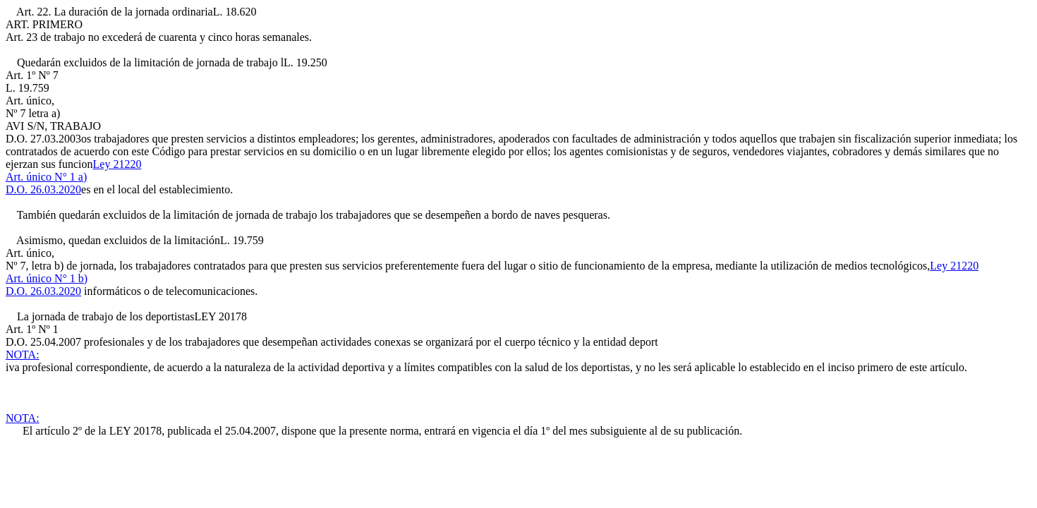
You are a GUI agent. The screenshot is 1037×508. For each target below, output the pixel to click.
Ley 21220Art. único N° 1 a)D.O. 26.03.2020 (73, 176)
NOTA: (23, 355)
